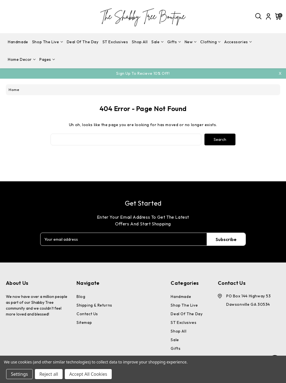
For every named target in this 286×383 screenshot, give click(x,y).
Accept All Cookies (88, 374)
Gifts (174, 41)
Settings (19, 374)
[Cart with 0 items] (277, 16)
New (191, 41)
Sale (157, 41)
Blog (81, 296)
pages (47, 59)
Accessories (238, 41)
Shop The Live (47, 41)
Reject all (48, 374)
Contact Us (87, 313)
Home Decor (21, 59)
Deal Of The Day (83, 41)
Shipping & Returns (94, 305)
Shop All (139, 41)
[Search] (258, 16)
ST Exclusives (115, 41)
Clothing (210, 41)
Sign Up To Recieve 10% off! (143, 73)
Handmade (18, 41)
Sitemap (84, 322)
